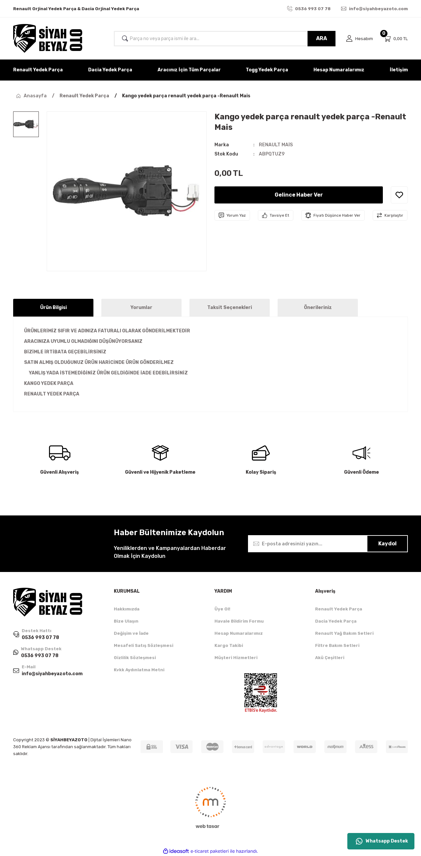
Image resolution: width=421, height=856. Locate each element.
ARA (321, 38)
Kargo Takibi (228, 645)
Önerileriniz (318, 307)
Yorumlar (141, 307)
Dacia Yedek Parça (336, 621)
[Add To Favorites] (399, 194)
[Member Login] (359, 38)
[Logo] (47, 38)
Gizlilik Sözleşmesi (135, 657)
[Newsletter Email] (328, 543)
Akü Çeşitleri (329, 657)
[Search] (224, 38)
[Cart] (396, 38)
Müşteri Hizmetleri (236, 657)
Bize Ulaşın (126, 621)
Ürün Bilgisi (53, 307)
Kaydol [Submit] (387, 543)
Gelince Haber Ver (299, 195)
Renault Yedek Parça (338, 608)
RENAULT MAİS (276, 145)
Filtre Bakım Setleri (337, 645)
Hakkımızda (126, 608)
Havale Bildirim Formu (239, 621)
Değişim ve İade (131, 633)
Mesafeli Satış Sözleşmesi (143, 645)
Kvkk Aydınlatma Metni (139, 669)
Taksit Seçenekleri (229, 307)
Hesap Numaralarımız (238, 633)
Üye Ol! (222, 608)
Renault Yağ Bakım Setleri (344, 633)
